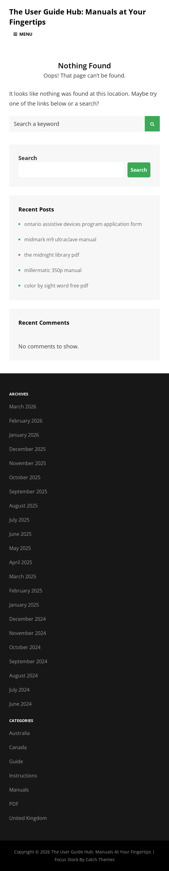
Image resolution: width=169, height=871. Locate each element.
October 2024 (24, 647)
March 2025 (22, 576)
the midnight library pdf (51, 254)
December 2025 (27, 449)
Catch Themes (100, 859)
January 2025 (24, 604)
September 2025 (28, 491)
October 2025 (24, 477)
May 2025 (20, 548)
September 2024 (28, 661)
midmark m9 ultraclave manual (60, 239)
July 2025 (19, 519)
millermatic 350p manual (53, 270)
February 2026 (25, 420)
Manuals (19, 789)
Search (27, 158)
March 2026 (22, 406)
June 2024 (20, 703)
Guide (16, 761)
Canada (18, 747)
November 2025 (27, 463)
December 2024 (27, 619)
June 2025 (20, 534)
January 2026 (24, 434)
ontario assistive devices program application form (83, 224)
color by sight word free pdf (56, 285)
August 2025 (23, 505)
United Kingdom (28, 818)
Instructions (23, 775)
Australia (19, 733)
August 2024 (23, 675)
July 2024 (19, 689)
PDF (13, 804)
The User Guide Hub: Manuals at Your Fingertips (101, 852)
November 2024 (27, 633)
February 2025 (25, 590)
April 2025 (20, 562)
